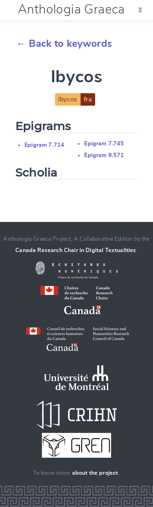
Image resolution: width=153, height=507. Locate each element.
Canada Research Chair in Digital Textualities (75, 250)
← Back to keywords (64, 44)
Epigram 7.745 (104, 143)
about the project (95, 473)
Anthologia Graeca (71, 9)
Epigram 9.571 (104, 155)
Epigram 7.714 (44, 145)
